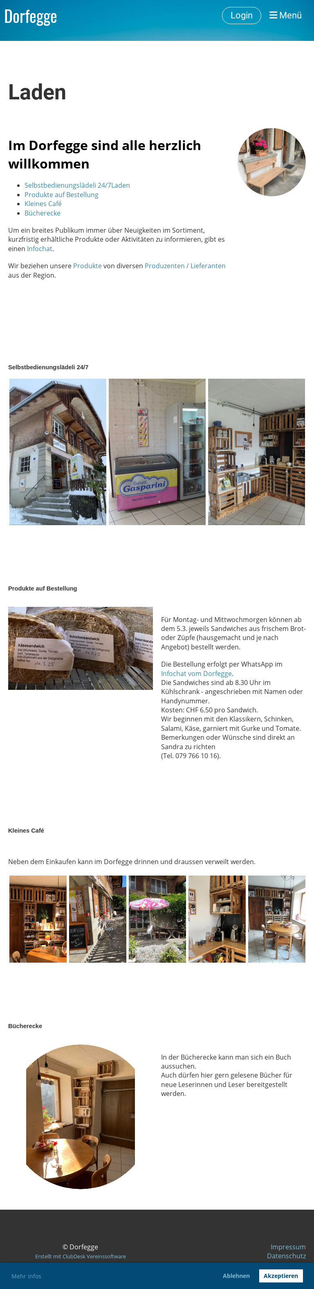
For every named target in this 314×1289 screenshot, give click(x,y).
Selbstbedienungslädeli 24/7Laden (77, 185)
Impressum (288, 1246)
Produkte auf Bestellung (62, 194)
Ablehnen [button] (236, 1276)
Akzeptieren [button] (281, 1276)
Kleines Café (43, 203)
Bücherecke (43, 213)
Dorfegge (30, 15)
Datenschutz (286, 1255)
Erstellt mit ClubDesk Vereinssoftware (80, 1256)
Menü (285, 15)
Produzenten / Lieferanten (185, 265)
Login (242, 15)
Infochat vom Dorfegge (196, 673)
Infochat (39, 248)
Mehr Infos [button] (26, 1276)
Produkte (87, 265)
